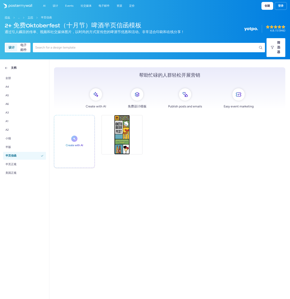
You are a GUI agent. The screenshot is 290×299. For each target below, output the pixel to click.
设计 (11, 47)
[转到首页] (16, 6)
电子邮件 (23, 47)
